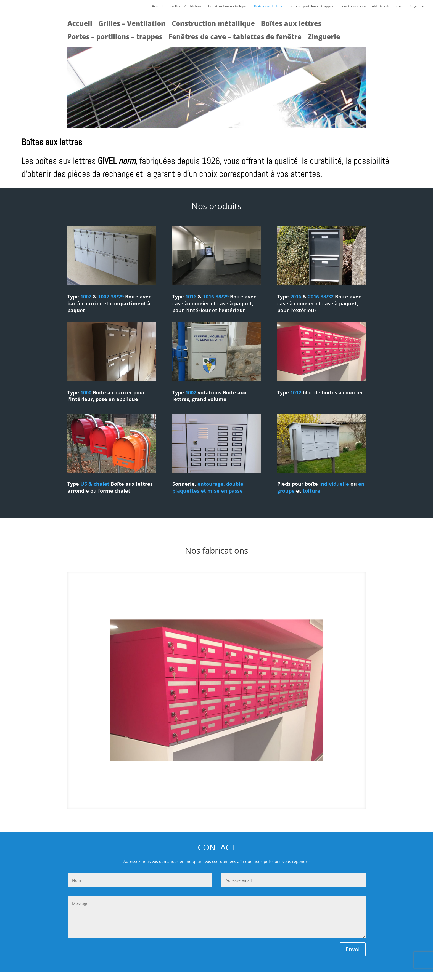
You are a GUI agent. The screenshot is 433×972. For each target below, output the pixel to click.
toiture (311, 490)
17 (252, 798)
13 (233, 798)
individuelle (334, 483)
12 (228, 798)
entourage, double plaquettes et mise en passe (207, 487)
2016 (295, 296)
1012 (295, 392)
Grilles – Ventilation (185, 6)
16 (247, 798)
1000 (85, 392)
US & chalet (95, 483)
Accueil (157, 6)
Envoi (353, 949)
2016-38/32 (321, 296)
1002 (86, 296)
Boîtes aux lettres (268, 6)
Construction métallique (227, 6)
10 (219, 798)
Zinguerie (417, 6)
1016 (190, 296)
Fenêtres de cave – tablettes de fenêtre (371, 6)
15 (242, 798)
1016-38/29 (216, 296)
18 (256, 798)
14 (238, 798)
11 (224, 798)
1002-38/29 (111, 296)
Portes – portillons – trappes (311, 6)
